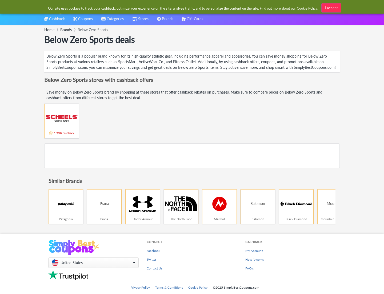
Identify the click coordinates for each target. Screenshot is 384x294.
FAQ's (249, 268)
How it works (254, 259)
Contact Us (154, 268)
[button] (93, 262)
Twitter (151, 259)
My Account (254, 251)
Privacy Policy (140, 287)
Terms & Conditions (169, 287)
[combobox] (183, 7)
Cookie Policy (197, 287)
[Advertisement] (192, 156)
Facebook (153, 251)
